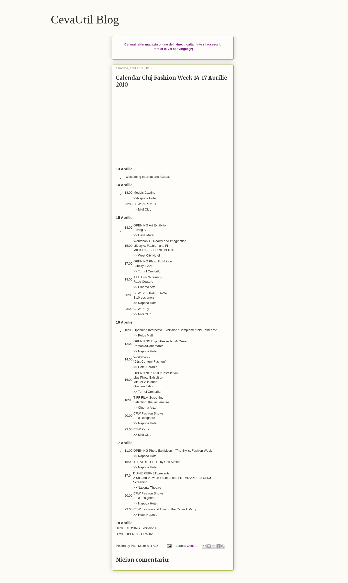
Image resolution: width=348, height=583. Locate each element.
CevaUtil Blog (85, 19)
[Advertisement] (173, 127)
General (192, 546)
